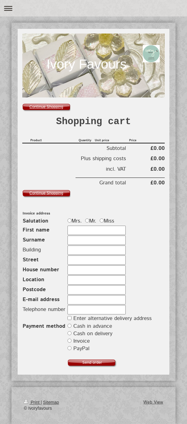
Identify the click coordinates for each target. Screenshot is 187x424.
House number (41, 269)
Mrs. (75, 221)
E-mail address (41, 299)
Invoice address (36, 213)
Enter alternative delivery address (112, 318)
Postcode (34, 289)
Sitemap (51, 402)
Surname (34, 240)
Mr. (91, 221)
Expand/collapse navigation (93, 8)
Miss (107, 221)
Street (31, 260)
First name (36, 230)
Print (32, 402)
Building (32, 250)
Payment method (44, 326)
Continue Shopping (46, 107)
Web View (153, 402)
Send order (92, 363)
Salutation (35, 221)
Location (33, 279)
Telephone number (44, 309)
